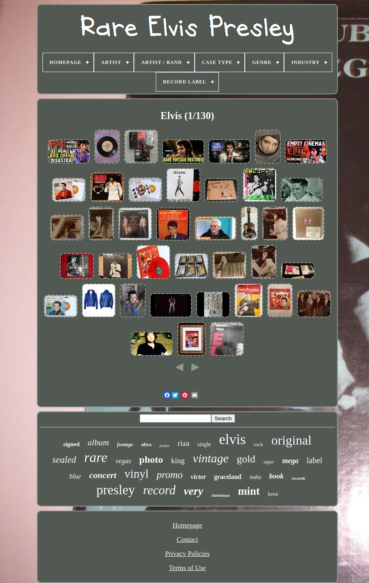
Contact (187, 539)
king (178, 460)
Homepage (187, 525)
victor (198, 476)
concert (102, 475)
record (159, 490)
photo (151, 459)
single (204, 444)
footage (125, 444)
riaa (183, 443)
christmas (220, 495)
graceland (228, 476)
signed (71, 444)
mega (290, 461)
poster (164, 445)
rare (95, 457)
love (273, 494)
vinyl (137, 473)
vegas (123, 461)
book (276, 476)
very (193, 491)
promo (169, 474)
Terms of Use (187, 568)
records (298, 478)
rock (258, 444)
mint (249, 491)
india (255, 477)
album (98, 442)
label (314, 460)
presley (115, 490)
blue (75, 476)
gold (246, 459)
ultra (146, 444)
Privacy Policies (187, 553)
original (291, 440)
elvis (232, 439)
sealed (64, 460)
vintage (211, 458)
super (268, 462)
